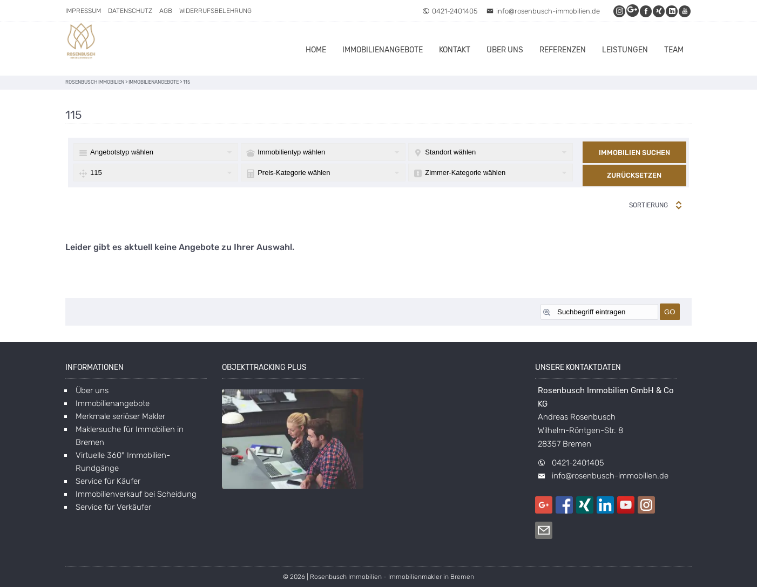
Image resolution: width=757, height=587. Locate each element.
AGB (165, 11)
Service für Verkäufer (113, 507)
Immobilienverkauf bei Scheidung (136, 494)
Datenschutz (130, 11)
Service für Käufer (108, 481)
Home (316, 50)
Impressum (83, 11)
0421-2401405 (449, 11)
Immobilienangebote (382, 50)
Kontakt (454, 50)
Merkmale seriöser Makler (120, 416)
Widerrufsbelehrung (215, 11)
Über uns (504, 50)
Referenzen (562, 50)
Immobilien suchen (634, 153)
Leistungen (625, 50)
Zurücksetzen (634, 175)
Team (674, 50)
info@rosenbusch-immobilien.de (543, 11)
